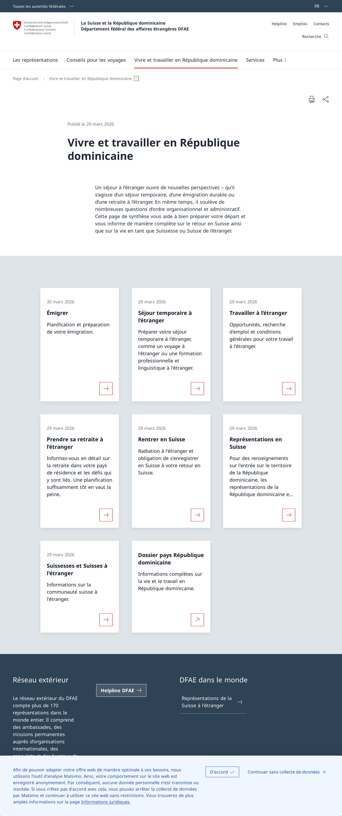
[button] (35, 59)
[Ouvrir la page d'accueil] (101, 31)
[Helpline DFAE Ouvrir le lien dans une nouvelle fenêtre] (121, 690)
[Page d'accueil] (26, 78)
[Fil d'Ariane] (169, 78)
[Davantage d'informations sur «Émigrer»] (105, 388)
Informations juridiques (105, 802)
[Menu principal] (167, 59)
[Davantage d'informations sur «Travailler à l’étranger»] (289, 388)
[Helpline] (279, 23)
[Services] (255, 59)
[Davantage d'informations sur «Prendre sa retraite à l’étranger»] (105, 515)
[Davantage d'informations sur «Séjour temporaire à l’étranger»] (197, 388)
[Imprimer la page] (311, 99)
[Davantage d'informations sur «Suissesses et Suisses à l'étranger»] (105, 619)
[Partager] (325, 99)
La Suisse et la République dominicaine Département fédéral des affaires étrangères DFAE (135, 26)
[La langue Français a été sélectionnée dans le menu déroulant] (319, 6)
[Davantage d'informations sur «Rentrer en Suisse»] (197, 515)
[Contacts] (321, 23)
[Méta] (300, 23)
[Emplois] (300, 23)
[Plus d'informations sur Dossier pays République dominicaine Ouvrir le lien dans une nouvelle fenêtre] (197, 619)
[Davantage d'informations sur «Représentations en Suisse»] (289, 515)
